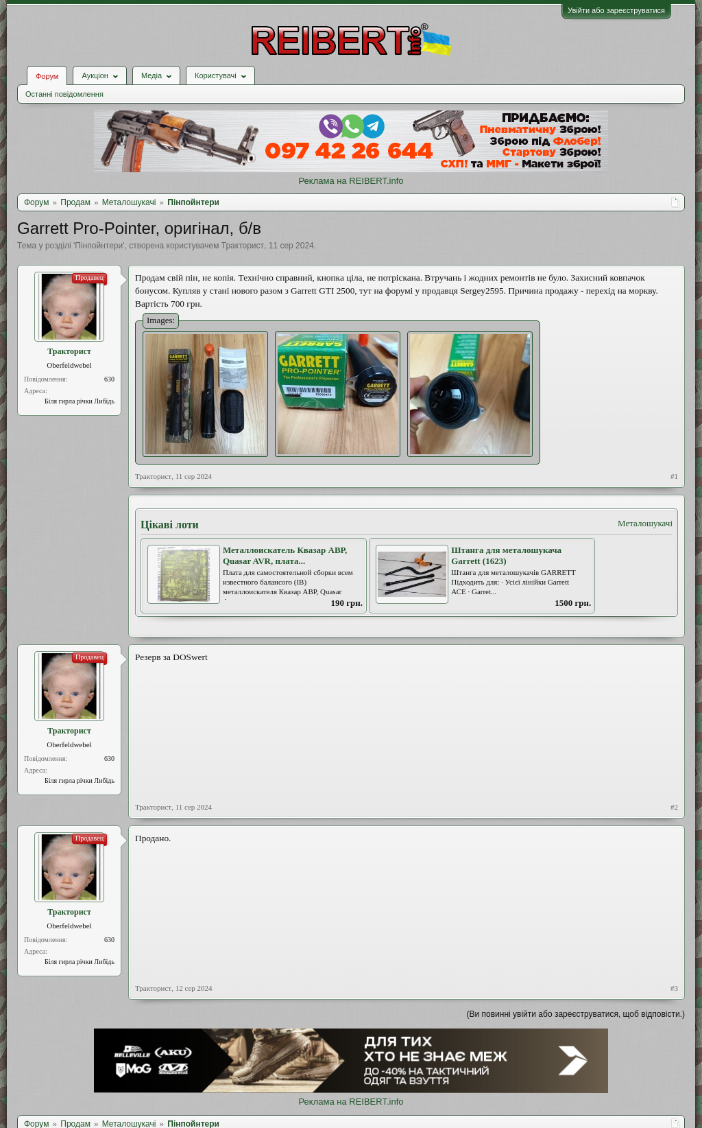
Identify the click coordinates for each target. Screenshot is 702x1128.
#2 (674, 807)
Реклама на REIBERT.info (350, 181)
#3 (674, 988)
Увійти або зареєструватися (616, 10)
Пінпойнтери (99, 245)
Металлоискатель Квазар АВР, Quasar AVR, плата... (285, 556)
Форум (47, 76)
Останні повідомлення (64, 94)
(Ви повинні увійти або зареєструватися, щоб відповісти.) (576, 1014)
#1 (674, 476)
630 (109, 379)
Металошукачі (645, 523)
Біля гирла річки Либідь (79, 401)
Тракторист (242, 245)
